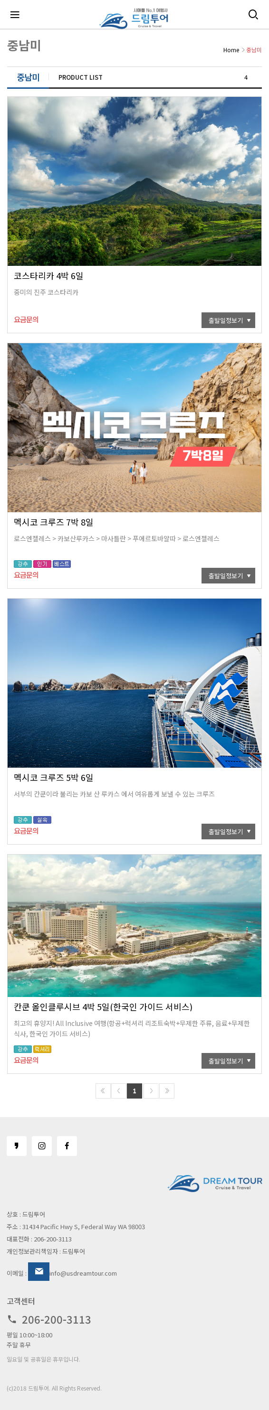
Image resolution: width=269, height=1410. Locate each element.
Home (231, 50)
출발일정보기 (226, 320)
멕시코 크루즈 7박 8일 (54, 522)
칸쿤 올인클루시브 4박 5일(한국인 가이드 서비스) (103, 1006)
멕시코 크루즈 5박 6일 (54, 777)
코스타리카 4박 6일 (49, 275)
